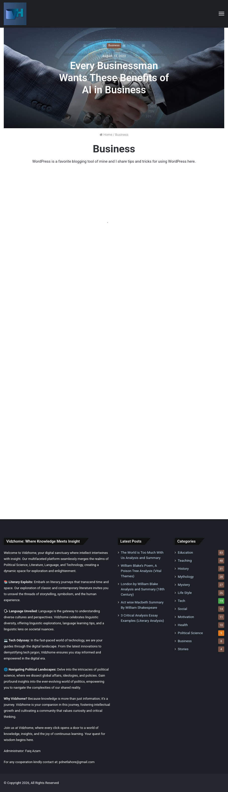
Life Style (185, 593)
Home (106, 135)
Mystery (184, 585)
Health (183, 625)
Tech (181, 601)
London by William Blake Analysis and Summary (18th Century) (143, 589)
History (183, 568)
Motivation (186, 617)
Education (185, 552)
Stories (183, 649)
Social (182, 609)
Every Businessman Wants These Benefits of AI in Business (114, 78)
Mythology (186, 577)
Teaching (185, 560)
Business (114, 45)
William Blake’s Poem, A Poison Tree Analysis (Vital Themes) (141, 570)
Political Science (190, 633)
